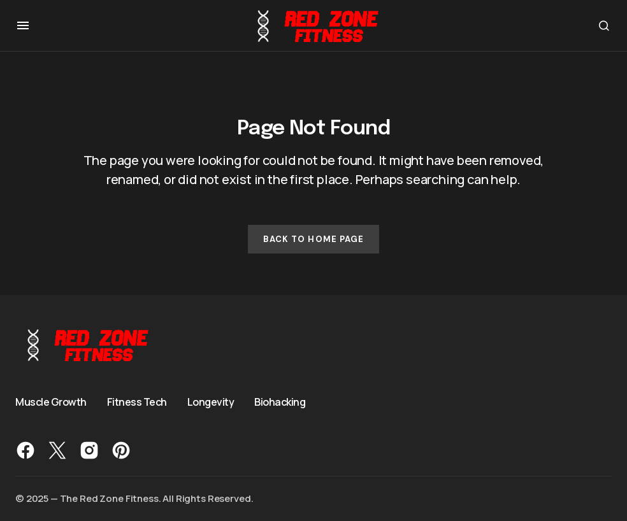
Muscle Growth (51, 402)
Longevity (210, 402)
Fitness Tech (137, 402)
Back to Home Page (313, 239)
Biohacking (279, 402)
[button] (23, 25)
